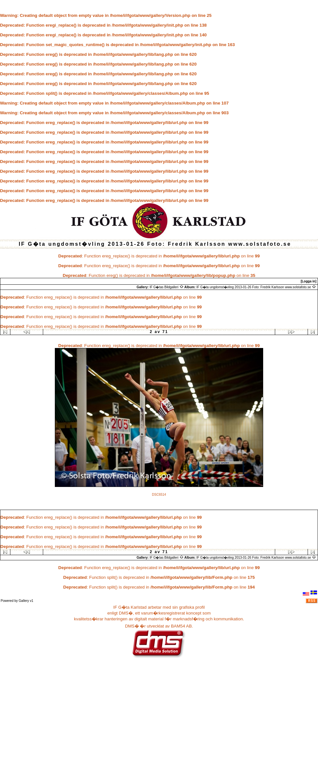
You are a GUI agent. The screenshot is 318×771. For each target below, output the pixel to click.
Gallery (24, 601)
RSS (312, 601)
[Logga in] (308, 281)
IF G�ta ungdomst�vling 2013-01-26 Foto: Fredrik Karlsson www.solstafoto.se (256, 287)
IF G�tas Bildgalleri (167, 287)
